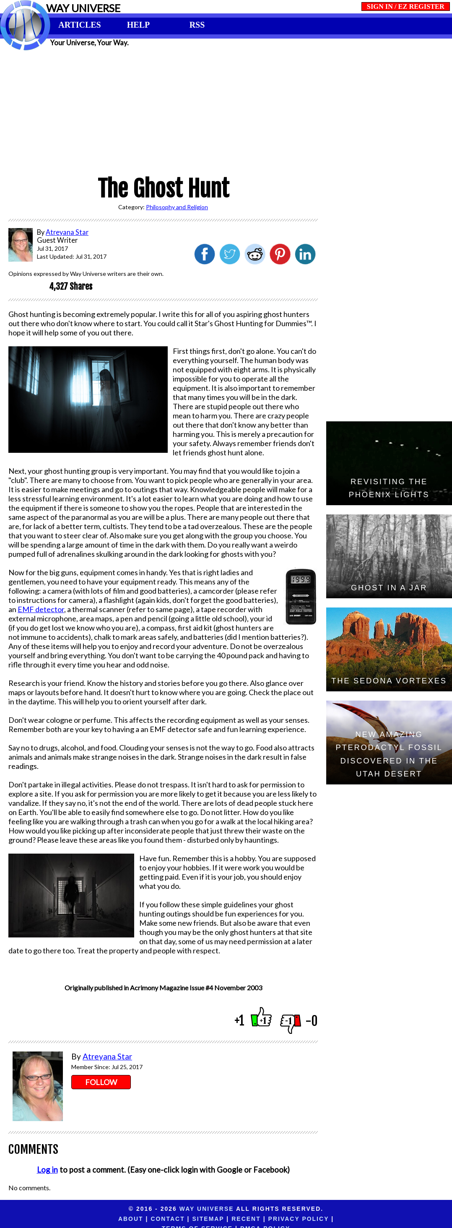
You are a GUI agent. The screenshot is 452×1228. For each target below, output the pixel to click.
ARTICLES (79, 24)
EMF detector (41, 609)
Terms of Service (306, 1218)
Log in (47, 1169)
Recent (180, 1218)
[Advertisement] (226, 110)
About (65, 1218)
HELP (138, 24)
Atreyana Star (107, 1056)
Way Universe (206, 1208)
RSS (197, 24)
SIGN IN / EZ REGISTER (405, 6)
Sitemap (142, 1218)
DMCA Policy (374, 1218)
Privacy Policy (233, 1218)
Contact (102, 1218)
